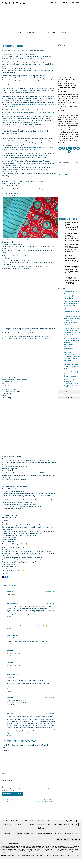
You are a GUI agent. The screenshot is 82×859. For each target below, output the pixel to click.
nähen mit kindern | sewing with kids (65, 824)
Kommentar (6, 750)
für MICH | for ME (44, 824)
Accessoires (8, 824)
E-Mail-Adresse (7, 780)
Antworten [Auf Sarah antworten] (9, 597)
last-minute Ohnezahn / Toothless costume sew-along (72, 366)
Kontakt (65, 3)
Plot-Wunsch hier (10, 106)
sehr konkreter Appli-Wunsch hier (45, 104)
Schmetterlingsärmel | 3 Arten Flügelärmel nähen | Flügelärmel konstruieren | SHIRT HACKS (72, 320)
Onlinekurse (51, 33)
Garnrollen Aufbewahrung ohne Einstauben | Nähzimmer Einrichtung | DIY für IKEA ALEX (72, 356)
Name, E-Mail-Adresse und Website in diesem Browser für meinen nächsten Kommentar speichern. (27, 789)
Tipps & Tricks (70, 821)
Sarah (9, 591)
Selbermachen (30, 33)
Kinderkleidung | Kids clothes (35, 821)
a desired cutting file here (27, 149)
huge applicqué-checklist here (34, 147)
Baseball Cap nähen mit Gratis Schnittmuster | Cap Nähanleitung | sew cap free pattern (71, 226)
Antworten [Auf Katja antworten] (9, 735)
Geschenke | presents (55, 821)
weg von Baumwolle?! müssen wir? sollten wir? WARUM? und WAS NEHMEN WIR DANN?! (72, 269)
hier (8, 114)
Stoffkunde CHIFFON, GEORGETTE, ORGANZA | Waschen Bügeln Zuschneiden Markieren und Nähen (72, 237)
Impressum (8, 834)
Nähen (18, 33)
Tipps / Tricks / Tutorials (14, 821)
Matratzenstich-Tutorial (71, 311)
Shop (41, 33)
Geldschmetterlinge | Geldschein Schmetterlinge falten (71, 374)
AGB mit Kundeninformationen (50, 834)
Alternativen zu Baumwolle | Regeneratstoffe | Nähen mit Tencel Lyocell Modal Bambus (72, 258)
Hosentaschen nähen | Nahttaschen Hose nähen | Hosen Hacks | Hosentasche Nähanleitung (72, 280)
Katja (8, 713)
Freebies (63, 33)
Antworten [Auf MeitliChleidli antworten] (9, 643)
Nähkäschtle (11, 603)
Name (4, 773)
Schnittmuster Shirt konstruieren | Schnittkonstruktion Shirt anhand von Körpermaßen (71, 248)
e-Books (32, 824)
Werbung (75, 3)
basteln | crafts (21, 824)
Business (41, 828)
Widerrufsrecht (71, 834)
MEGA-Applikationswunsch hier (21, 104)
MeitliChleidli (11, 635)
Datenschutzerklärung (25, 834)
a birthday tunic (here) (40, 155)
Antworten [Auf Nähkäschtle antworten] (9, 616)
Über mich (54, 3)
